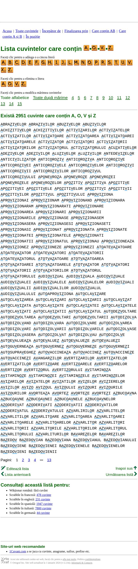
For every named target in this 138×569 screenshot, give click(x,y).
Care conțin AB (103, 31)
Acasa (7, 31)
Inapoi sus (126, 468)
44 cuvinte (43, 512)
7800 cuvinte (43, 508)
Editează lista (15, 469)
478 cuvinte (44, 495)
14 (11, 103)
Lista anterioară (16, 475)
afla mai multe (69, 559)
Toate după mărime (50, 97)
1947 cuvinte (44, 503)
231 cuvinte (43, 499)
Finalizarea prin (76, 31)
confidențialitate (92, 559)
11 (119, 97)
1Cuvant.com (17, 551)
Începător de (51, 31)
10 (111, 97)
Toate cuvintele (26, 31)
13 (3, 103)
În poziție (33, 36)
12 (127, 97)
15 (19, 103)
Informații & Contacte (81, 562)
